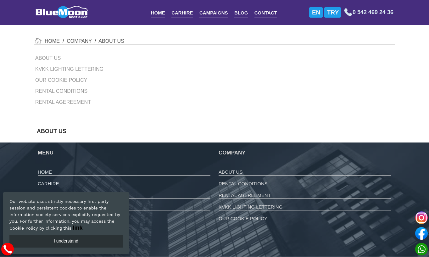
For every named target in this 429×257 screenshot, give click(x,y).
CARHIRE (182, 12)
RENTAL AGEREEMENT (245, 195)
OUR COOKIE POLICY (243, 218)
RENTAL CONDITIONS (243, 183)
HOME (158, 12)
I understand (66, 240)
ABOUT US (230, 172)
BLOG (241, 12)
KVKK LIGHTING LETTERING (250, 207)
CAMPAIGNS (213, 12)
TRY (333, 12)
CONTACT (265, 12)
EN (316, 12)
